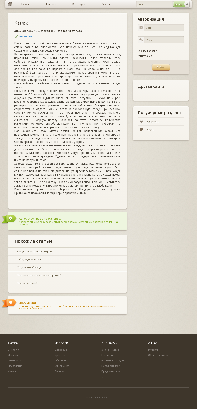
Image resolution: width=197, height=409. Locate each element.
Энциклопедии (24, 31)
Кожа (21, 22)
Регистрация (145, 56)
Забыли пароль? (147, 51)
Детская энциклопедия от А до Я (61, 31)
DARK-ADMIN (26, 36)
